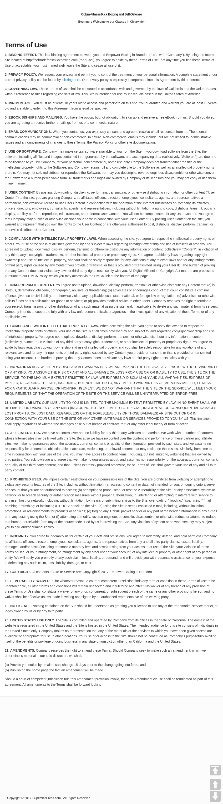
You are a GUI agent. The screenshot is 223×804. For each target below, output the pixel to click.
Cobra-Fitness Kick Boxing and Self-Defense (111, 14)
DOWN (215, 796)
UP (215, 784)
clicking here (71, 80)
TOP (215, 770)
